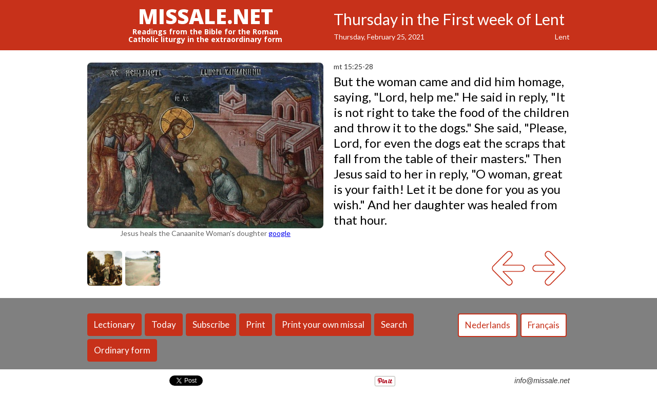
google (279, 233)
